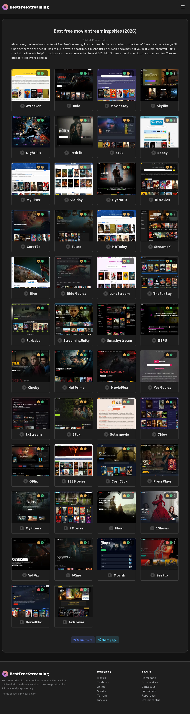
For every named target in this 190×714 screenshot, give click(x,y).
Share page (107, 640)
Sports (101, 691)
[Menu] (182, 7)
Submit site (82, 640)
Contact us (148, 686)
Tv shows (103, 682)
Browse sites (150, 682)
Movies (101, 678)
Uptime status (151, 700)
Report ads (149, 695)
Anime (101, 686)
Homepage (149, 678)
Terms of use (9, 693)
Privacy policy (28, 693)
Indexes (102, 700)
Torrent (102, 695)
